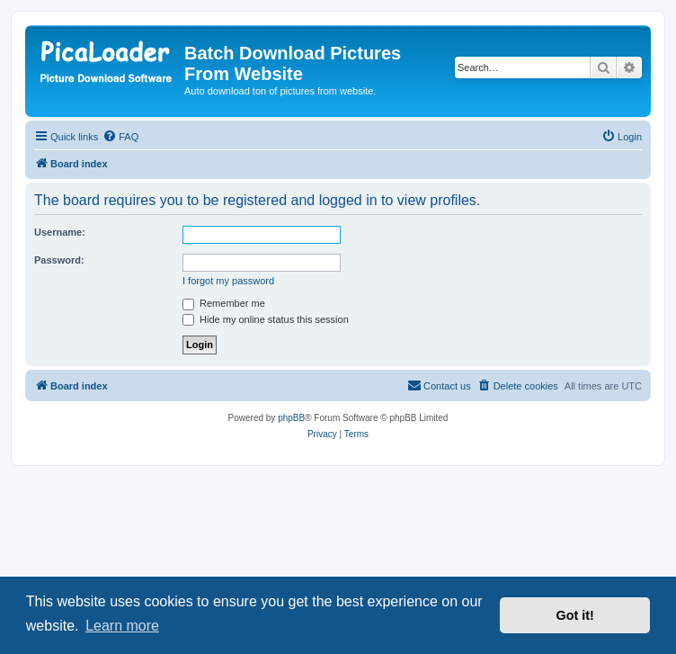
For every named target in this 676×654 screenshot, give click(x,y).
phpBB (291, 418)
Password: (59, 260)
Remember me (223, 303)
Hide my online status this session (265, 319)
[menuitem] (120, 137)
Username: (59, 232)
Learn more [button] (122, 625)
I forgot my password (228, 280)
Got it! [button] (575, 615)
